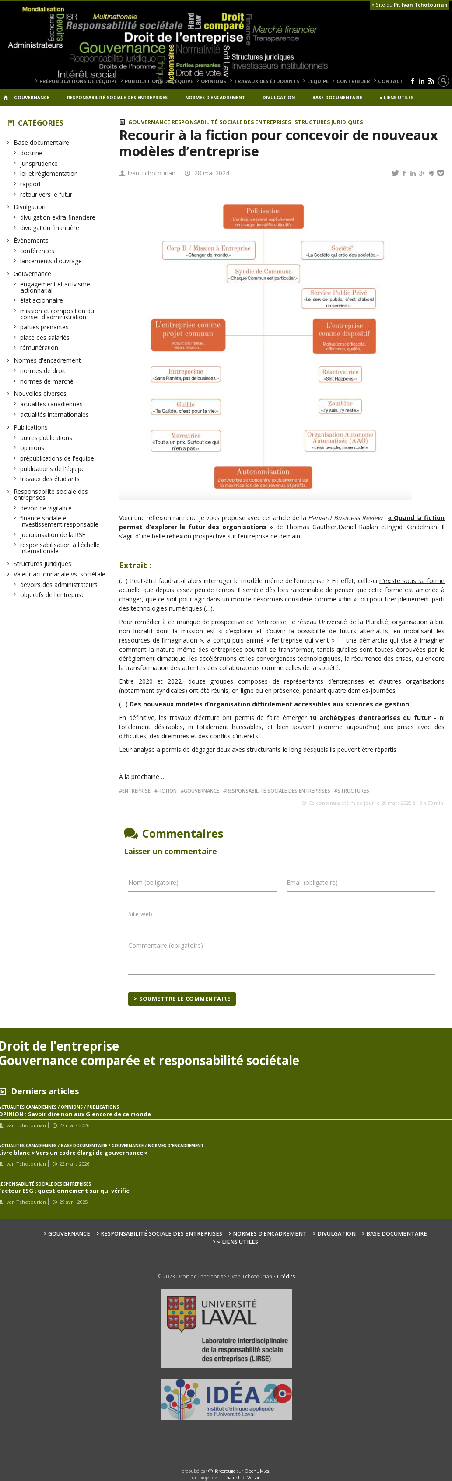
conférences (37, 251)
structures (353, 790)
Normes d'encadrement (47, 360)
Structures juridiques (42, 563)
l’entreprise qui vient (300, 640)
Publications (31, 427)
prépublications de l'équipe (57, 458)
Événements (31, 240)
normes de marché (47, 381)
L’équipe (318, 81)
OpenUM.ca (257, 1471)
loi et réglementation (49, 173)
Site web (140, 914)
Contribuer (353, 81)
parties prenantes (45, 327)
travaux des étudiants (266, 81)
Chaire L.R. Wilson (242, 1477)
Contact (390, 81)
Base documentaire (337, 97)
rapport (31, 184)
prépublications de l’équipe (78, 81)
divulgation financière (50, 228)
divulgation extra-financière (58, 217)
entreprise (136, 790)
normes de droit (43, 371)
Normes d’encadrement (215, 97)
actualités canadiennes (52, 404)
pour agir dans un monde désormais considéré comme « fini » (268, 599)
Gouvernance (31, 97)
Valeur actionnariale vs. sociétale (59, 574)
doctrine (31, 153)
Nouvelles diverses (40, 393)
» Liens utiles (396, 97)
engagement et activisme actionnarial (55, 287)
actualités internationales (55, 414)
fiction (167, 790)
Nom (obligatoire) (153, 882)
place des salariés (45, 337)
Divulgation (279, 97)
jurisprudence (39, 163)
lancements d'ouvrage (51, 261)
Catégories (40, 123)
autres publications (46, 437)
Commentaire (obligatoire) (165, 945)
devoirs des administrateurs (59, 584)
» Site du (410, 4)
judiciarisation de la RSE (53, 535)
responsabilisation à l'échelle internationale (60, 548)
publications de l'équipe (53, 469)
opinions (213, 81)
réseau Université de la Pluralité (343, 622)
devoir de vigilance (46, 508)
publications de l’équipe (159, 81)
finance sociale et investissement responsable (59, 521)
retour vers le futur (46, 194)
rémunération (39, 347)
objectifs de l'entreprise (53, 594)
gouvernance (201, 790)
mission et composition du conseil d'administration (57, 314)
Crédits (286, 1276)
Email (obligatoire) (312, 882)
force (225, 1471)
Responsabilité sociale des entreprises (117, 97)
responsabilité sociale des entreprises (278, 790)
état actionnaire (42, 300)
